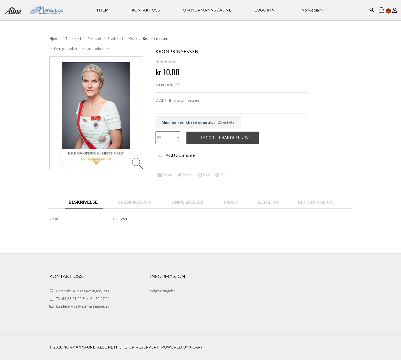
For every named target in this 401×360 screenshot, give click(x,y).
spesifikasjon (135, 202)
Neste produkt (93, 49)
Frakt (231, 202)
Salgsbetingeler (162, 290)
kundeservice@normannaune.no (82, 306)
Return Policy (315, 202)
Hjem (54, 38)
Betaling (268, 202)
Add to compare (180, 155)
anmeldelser (188, 202)
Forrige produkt (66, 49)
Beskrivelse (84, 202)
